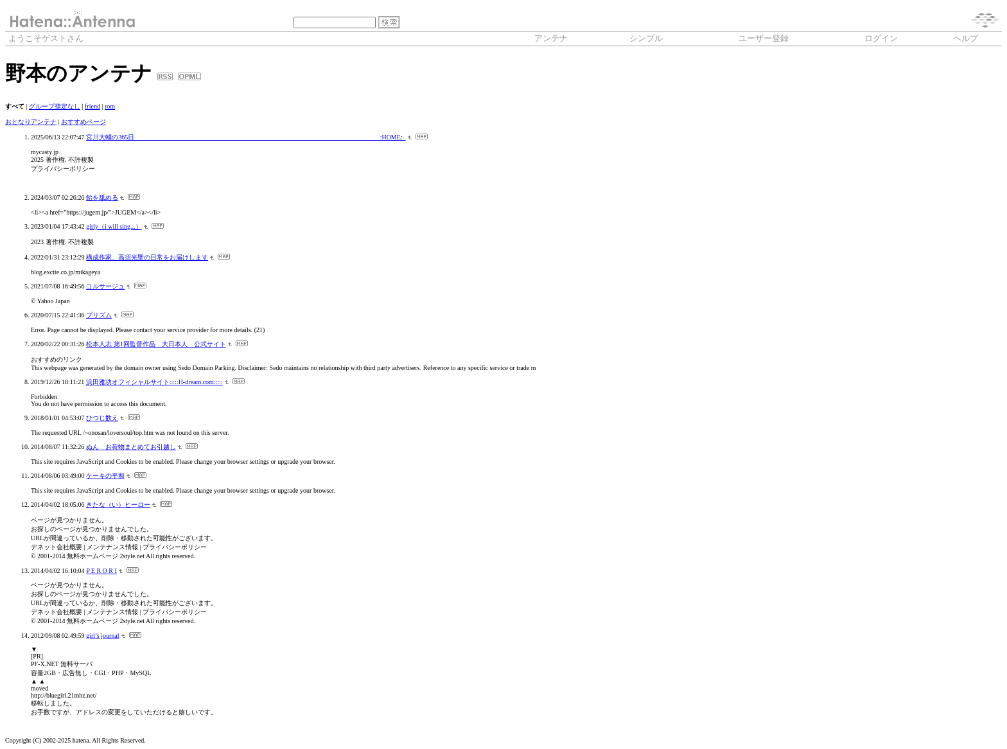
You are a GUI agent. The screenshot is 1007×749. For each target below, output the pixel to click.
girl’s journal (102, 635)
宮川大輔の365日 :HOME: (246, 137)
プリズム (99, 315)
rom (110, 106)
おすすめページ (83, 121)
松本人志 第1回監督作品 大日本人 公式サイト (156, 344)
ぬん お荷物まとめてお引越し (131, 446)
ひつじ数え (102, 417)
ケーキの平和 (105, 475)
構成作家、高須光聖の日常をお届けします (147, 257)
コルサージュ (105, 286)
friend (92, 106)
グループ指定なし (54, 106)
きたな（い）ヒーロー (118, 504)
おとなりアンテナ (31, 121)
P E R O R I (101, 570)
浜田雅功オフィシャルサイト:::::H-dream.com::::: (154, 381)
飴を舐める (102, 197)
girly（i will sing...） (113, 226)
